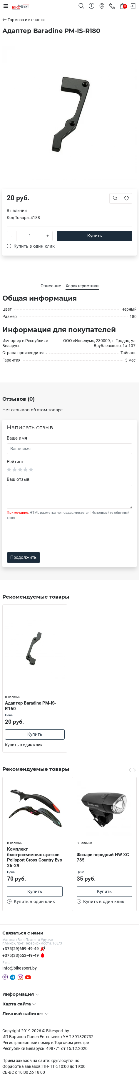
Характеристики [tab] (82, 286)
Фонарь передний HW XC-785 (104, 857)
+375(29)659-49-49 (20, 948)
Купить (94, 235)
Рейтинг (15, 461)
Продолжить (23, 557)
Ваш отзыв (18, 479)
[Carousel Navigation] (132, 769)
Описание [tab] (51, 286)
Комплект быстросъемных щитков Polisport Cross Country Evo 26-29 (34, 857)
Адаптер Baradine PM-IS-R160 (30, 705)
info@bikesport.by (19, 968)
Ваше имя (17, 438)
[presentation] (51, 536)
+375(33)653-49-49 (20, 955)
